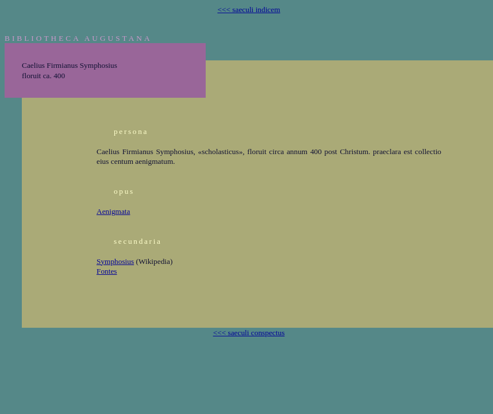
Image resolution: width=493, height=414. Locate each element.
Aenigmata (113, 211)
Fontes (107, 271)
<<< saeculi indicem (248, 9)
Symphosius (115, 261)
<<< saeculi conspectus (249, 332)
